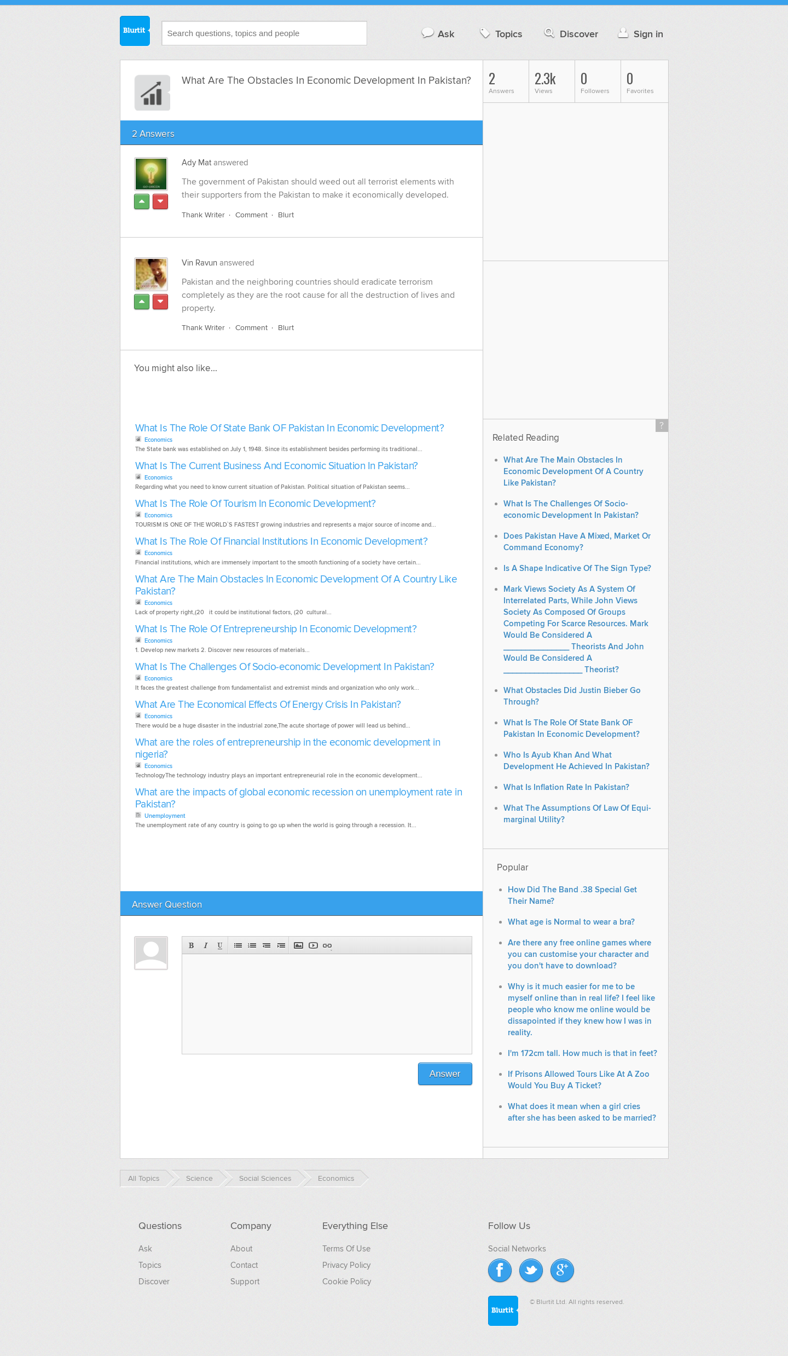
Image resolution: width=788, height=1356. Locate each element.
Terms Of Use (346, 1249)
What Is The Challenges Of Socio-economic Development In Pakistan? (284, 667)
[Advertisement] (258, 401)
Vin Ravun (199, 263)
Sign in (639, 33)
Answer (445, 1074)
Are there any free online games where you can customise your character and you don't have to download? (579, 954)
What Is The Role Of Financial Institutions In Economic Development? (281, 541)
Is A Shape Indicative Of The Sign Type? (577, 568)
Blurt (286, 215)
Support (244, 1281)
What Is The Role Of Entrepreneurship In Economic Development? (276, 629)
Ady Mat (196, 163)
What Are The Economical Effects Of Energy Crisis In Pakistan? (268, 705)
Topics (500, 33)
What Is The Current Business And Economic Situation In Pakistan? (276, 466)
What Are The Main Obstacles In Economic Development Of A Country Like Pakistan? (296, 585)
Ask (437, 33)
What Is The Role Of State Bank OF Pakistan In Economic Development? (289, 428)
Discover (570, 33)
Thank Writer (203, 215)
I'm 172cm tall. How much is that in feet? (582, 1053)
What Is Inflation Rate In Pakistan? (566, 787)
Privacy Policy (346, 1265)
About (241, 1249)
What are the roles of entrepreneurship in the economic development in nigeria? (288, 748)
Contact (244, 1265)
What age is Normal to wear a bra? (571, 922)
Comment (251, 215)
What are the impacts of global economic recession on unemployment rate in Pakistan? (298, 798)
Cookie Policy (346, 1281)
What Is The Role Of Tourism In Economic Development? (255, 504)
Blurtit (135, 32)
